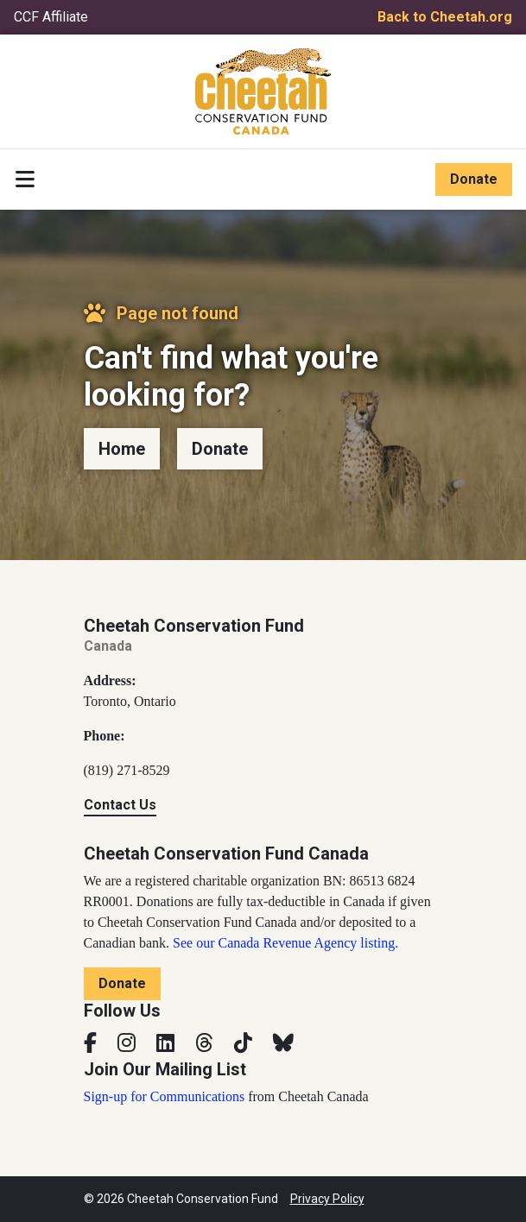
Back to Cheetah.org (444, 17)
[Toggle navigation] (25, 179)
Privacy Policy (327, 1199)
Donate (473, 179)
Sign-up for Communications (164, 1096)
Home (121, 448)
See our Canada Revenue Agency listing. (285, 942)
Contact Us (120, 805)
